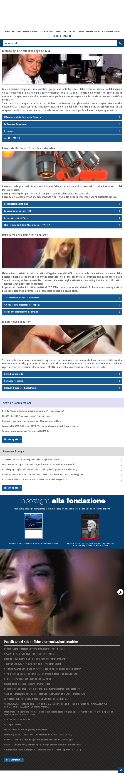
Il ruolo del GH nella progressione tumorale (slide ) (27, 683)
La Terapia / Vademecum (15, 124)
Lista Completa (11, 439)
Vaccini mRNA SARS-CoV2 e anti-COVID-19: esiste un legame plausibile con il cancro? (40, 426)
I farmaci (8, 131)
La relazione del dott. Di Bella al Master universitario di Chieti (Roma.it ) (35, 479)
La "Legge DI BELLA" (13, 724)
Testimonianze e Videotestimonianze (21, 297)
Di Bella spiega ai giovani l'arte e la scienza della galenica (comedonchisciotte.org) (40, 469)
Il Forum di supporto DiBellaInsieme (21, 387)
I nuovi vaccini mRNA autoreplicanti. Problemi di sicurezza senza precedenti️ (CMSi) (42, 749)
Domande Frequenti (13, 380)
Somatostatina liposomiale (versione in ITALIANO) (25, 431)
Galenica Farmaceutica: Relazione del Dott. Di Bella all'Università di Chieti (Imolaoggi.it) (42, 474)
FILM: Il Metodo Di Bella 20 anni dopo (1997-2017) (27, 224)
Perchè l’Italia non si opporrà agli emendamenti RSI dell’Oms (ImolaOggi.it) (39, 739)
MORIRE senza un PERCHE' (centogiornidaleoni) (26, 729)
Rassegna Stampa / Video (16, 218)
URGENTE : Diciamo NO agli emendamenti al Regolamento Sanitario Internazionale (42, 744)
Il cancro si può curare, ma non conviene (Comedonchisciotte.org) (32, 421)
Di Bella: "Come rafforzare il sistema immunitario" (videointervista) (33, 411)
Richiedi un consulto (13, 373)
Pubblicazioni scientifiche (16, 203)
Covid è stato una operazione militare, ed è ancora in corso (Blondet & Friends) (38, 464)
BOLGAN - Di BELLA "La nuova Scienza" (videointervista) (27, 416)
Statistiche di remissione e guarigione (21, 311)
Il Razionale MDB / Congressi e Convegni (22, 117)
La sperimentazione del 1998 (17, 210)
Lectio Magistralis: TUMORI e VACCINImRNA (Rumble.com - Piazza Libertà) (38, 734)
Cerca (120, 43)
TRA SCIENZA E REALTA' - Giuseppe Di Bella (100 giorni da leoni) (30, 459)
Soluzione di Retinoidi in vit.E (17, 719)
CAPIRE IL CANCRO (12, 138)
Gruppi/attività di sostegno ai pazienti (22, 304)
